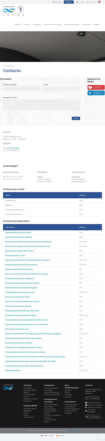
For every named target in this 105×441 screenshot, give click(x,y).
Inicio (4, 66)
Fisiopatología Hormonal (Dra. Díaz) (19, 269)
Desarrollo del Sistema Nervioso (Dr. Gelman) (22, 283)
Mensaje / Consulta (10, 97)
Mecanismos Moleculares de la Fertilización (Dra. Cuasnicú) (27, 260)
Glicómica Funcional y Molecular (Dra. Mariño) (22, 301)
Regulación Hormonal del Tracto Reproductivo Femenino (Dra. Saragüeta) (33, 334)
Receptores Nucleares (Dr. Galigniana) (19, 278)
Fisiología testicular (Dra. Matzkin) (18, 306)
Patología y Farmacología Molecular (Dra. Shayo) (23, 347)
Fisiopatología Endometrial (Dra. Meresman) (22, 311)
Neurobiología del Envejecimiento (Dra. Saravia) (23, 338)
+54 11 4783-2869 (12, 148)
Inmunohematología (13, 370)
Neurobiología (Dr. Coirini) (15, 255)
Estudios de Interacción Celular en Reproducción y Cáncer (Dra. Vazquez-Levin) (35, 357)
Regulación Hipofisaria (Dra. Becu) (18, 232)
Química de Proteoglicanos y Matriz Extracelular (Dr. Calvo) (27, 246)
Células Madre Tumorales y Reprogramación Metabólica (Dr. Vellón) (30, 361)
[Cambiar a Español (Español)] (60, 435)
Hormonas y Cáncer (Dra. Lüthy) (17, 297)
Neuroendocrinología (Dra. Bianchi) (18, 237)
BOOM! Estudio (73, 430)
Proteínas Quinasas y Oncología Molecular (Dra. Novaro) (26, 320)
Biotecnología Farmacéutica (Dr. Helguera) (21, 288)
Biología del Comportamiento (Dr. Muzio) (20, 315)
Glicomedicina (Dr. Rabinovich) (16, 329)
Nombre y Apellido (10, 85)
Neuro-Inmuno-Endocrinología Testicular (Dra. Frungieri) (26, 274)
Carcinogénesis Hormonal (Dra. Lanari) (20, 292)
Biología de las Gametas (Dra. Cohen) (19, 251)
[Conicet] (8, 385)
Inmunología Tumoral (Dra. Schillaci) (18, 343)
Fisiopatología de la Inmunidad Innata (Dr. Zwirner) (24, 366)
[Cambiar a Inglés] (99, 2)
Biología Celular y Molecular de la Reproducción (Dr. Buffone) (28, 242)
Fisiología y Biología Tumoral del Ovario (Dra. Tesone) (25, 352)
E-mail (46, 85)
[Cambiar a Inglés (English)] (47, 435)
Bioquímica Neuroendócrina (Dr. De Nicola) (21, 265)
